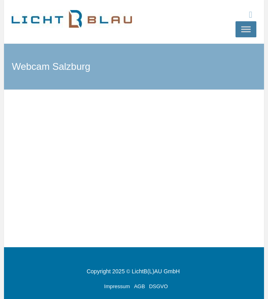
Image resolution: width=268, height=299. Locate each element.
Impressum (117, 286)
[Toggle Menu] (246, 29)
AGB (139, 286)
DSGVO (158, 286)
